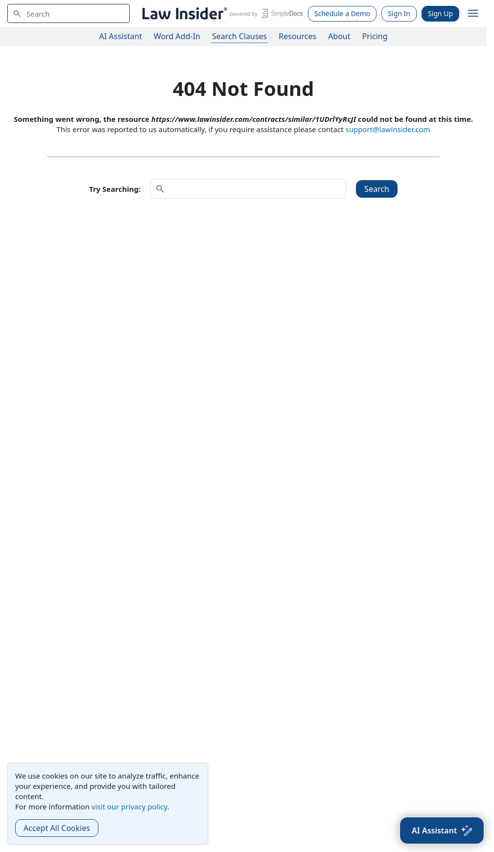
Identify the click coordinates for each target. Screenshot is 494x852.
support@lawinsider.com (387, 129)
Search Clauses (239, 36)
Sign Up (440, 13)
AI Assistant (120, 36)
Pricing (375, 36)
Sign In (399, 13)
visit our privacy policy (129, 806)
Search (376, 189)
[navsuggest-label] (68, 13)
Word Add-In (177, 36)
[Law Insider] (221, 13)
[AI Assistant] (442, 830)
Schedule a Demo (342, 13)
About (339, 36)
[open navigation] (473, 14)
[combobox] (68, 13)
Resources (297, 36)
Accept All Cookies (57, 828)
